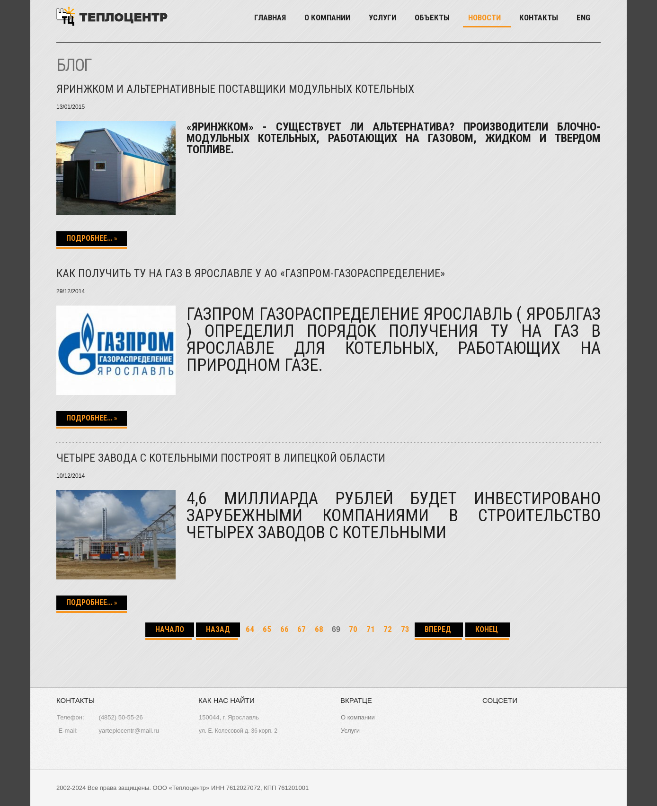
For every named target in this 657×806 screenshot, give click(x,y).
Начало (169, 629)
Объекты (432, 17)
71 (370, 629)
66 (284, 629)
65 (267, 629)
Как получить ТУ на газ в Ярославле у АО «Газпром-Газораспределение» (250, 273)
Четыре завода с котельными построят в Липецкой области (220, 457)
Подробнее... (89, 238)
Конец (487, 629)
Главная (270, 17)
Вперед (439, 629)
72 (387, 629)
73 (405, 629)
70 (353, 629)
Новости (484, 17)
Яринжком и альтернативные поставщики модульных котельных (235, 89)
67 (301, 629)
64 (250, 629)
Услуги (382, 17)
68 (319, 629)
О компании (327, 17)
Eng (583, 17)
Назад (218, 629)
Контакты (538, 17)
